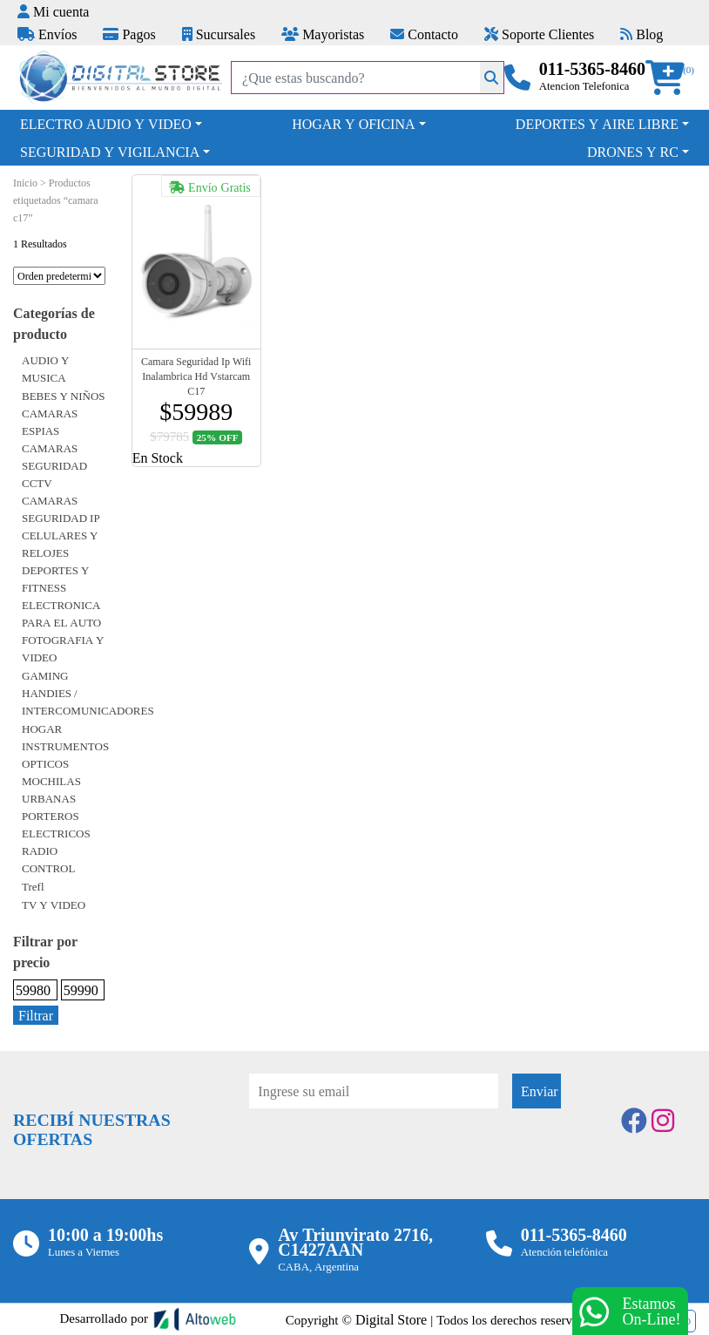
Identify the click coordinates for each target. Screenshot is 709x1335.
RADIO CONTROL (48, 859)
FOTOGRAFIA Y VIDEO (63, 648)
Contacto (424, 34)
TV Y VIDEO (53, 904)
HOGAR (42, 728)
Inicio (25, 182)
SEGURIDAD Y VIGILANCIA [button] (109, 151)
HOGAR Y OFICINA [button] (353, 123)
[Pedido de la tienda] (59, 276)
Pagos (129, 34)
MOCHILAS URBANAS (51, 789)
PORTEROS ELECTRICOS (56, 824)
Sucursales (218, 34)
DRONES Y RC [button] (633, 151)
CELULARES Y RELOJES (60, 543)
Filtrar (35, 1015)
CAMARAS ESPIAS (50, 421)
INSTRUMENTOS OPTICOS (65, 754)
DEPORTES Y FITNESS (55, 578)
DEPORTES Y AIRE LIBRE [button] (597, 123)
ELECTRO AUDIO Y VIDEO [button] (106, 123)
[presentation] (381, 1156)
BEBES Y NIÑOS (63, 395)
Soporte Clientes (539, 34)
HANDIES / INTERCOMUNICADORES (88, 701)
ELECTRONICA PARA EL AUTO (61, 613)
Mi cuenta (53, 11)
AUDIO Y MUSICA (45, 368)
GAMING (45, 675)
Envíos (47, 34)
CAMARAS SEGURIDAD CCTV (54, 465)
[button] (670, 78)
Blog (641, 34)
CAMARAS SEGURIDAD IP (61, 508)
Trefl (33, 886)
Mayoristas (322, 34)
